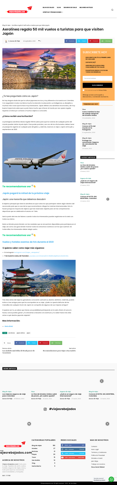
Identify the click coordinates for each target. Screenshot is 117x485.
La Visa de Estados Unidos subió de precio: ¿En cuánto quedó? (89, 167)
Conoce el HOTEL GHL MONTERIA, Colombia (88, 197)
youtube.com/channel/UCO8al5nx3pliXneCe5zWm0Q (48, 256)
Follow (81, 449)
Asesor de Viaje (15, 41)
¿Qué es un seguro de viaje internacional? (88, 182)
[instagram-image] (9, 423)
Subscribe (81, 457)
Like (83, 445)
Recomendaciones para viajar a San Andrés (59, 351)
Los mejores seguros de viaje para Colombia (14, 395)
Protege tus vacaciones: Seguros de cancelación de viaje (90, 143)
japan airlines (21, 333)
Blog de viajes (6, 25)
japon (28, 333)
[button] (112, 9)
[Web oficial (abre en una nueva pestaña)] (8, 326)
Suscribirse (97, 85)
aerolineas (11, 333)
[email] (97, 78)
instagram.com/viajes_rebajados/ (26, 252)
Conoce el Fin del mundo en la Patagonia (88, 128)
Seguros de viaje (85, 178)
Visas (84, 109)
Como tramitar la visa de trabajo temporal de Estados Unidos (90, 113)
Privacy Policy (103, 90)
